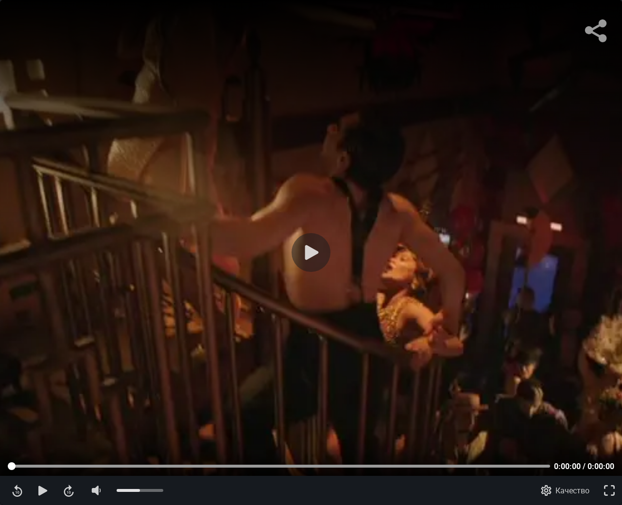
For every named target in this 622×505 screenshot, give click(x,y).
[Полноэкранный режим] (609, 490)
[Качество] (565, 490)
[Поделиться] (595, 31)
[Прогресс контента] (279, 466)
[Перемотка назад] (17, 490)
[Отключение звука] (95, 490)
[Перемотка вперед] (68, 490)
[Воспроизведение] (311, 252)
